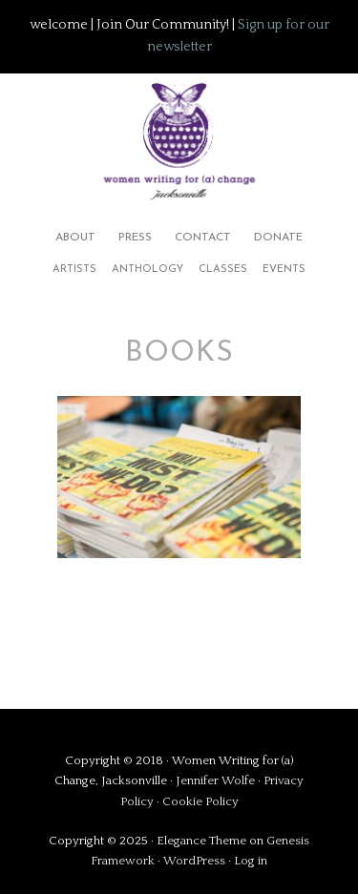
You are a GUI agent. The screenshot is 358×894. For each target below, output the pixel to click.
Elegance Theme (201, 840)
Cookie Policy (200, 801)
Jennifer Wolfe (217, 780)
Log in (250, 860)
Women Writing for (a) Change (179, 137)
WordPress (194, 860)
